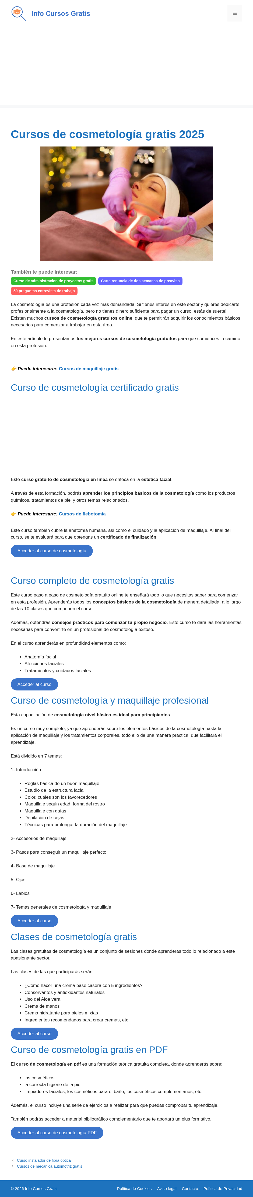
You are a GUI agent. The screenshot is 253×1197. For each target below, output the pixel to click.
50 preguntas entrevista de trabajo (44, 291)
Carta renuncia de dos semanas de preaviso (140, 281)
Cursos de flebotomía (82, 514)
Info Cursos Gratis (60, 13)
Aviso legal (166, 1188)
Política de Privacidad (222, 1188)
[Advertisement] (126, 67)
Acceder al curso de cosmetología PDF (57, 1132)
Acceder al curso (34, 684)
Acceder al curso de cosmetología (51, 550)
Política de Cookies (134, 1188)
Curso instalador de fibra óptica (44, 1160)
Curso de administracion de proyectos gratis (53, 281)
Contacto (190, 1188)
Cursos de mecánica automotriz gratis (49, 1166)
